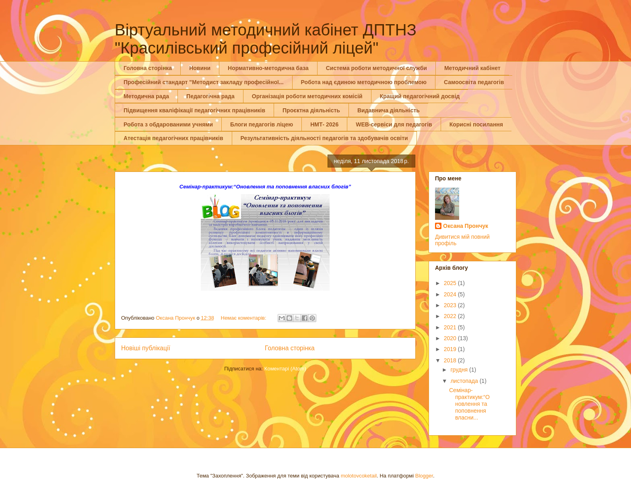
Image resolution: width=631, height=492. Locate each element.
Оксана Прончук (465, 226)
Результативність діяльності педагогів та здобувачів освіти (324, 138)
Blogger (424, 476)
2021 (451, 327)
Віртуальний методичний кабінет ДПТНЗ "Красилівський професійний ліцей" (266, 39)
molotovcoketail (359, 476)
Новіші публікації (145, 348)
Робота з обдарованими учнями (168, 124)
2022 (451, 316)
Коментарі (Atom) (285, 369)
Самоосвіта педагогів (474, 82)
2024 (451, 294)
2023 (451, 305)
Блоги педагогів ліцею (261, 124)
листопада (464, 381)
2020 (451, 338)
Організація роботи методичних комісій (307, 96)
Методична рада (146, 96)
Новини (199, 68)
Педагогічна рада (210, 96)
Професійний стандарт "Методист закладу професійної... (204, 82)
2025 (451, 283)
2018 (451, 360)
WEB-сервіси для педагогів (394, 124)
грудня (459, 369)
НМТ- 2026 (324, 124)
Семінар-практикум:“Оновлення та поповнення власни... (469, 403)
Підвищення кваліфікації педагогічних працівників (194, 110)
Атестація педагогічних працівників (173, 138)
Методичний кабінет (472, 68)
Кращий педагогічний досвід (420, 96)
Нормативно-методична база (268, 68)
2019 (451, 349)
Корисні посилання (476, 124)
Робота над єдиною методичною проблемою (364, 82)
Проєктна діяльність (311, 110)
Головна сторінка (148, 68)
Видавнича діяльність (388, 110)
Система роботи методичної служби (376, 68)
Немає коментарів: (244, 318)
